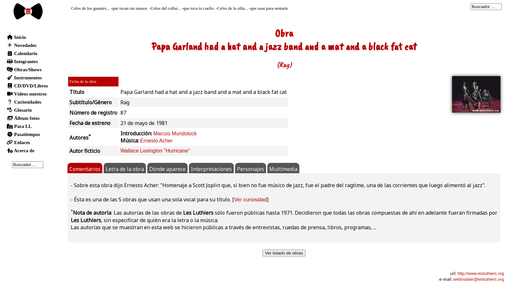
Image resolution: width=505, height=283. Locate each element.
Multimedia (283, 169)
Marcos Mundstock (175, 133)
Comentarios (84, 169)
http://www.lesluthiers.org (480, 273)
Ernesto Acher (156, 140)
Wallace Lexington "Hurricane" (155, 150)
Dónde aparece (167, 169)
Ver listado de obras (284, 253)
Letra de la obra (125, 169)
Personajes (250, 169)
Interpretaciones (211, 169)
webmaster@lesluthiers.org (478, 279)
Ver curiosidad (250, 199)
